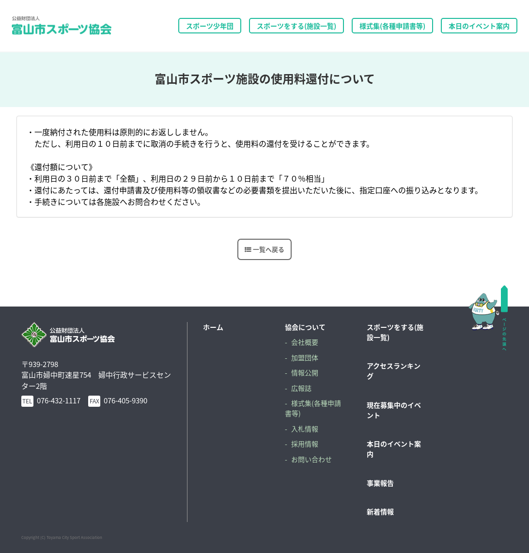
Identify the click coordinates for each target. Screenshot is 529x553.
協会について (305, 327)
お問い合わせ (311, 459)
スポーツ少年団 (209, 26)
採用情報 (304, 443)
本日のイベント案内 (479, 26)
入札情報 (304, 428)
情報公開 (304, 372)
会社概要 (304, 342)
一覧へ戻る (268, 249)
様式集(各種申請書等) (392, 26)
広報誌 (301, 388)
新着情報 (380, 511)
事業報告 (380, 483)
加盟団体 (304, 357)
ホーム (213, 327)
